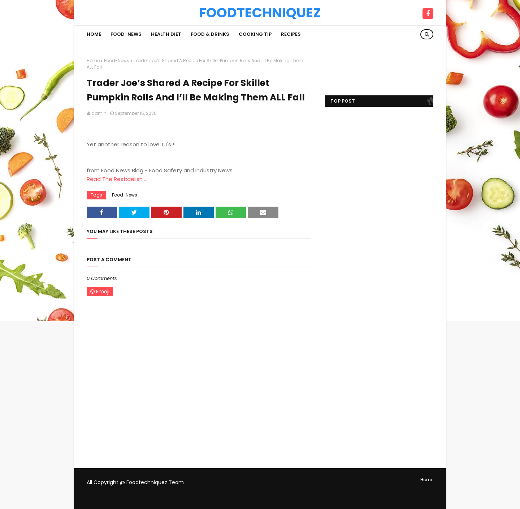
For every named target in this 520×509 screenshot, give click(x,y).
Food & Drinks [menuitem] (210, 34)
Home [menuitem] (94, 34)
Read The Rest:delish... (116, 179)
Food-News (116, 60)
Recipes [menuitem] (291, 34)
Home (93, 60)
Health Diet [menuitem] (166, 34)
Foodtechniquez (260, 12)
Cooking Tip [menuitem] (255, 34)
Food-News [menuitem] (126, 34)
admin (99, 113)
